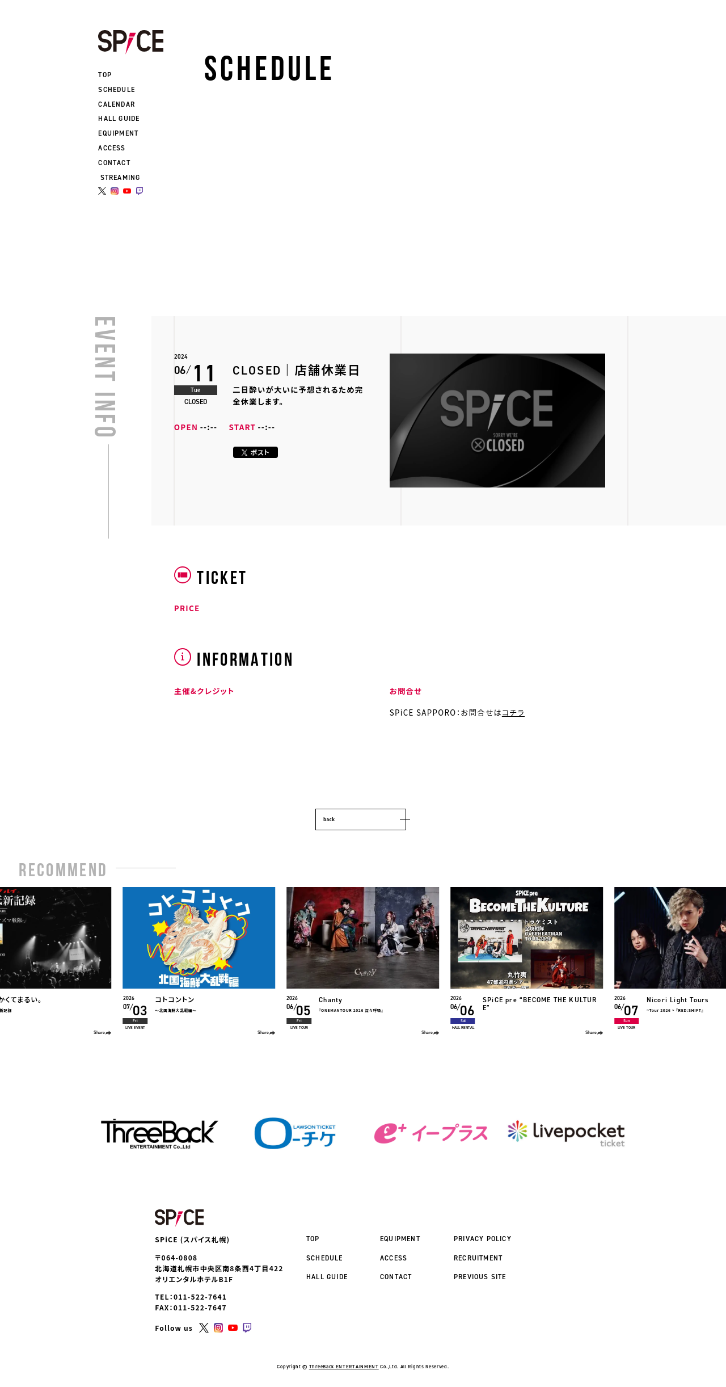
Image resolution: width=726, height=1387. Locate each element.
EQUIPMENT (118, 133)
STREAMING (120, 177)
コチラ (513, 712)
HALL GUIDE (119, 118)
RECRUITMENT (478, 1258)
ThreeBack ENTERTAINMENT (344, 1359)
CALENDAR (116, 104)
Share (103, 1032)
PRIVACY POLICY (483, 1238)
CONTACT (114, 162)
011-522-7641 (200, 1289)
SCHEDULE (116, 89)
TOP (105, 74)
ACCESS (111, 148)
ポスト (255, 452)
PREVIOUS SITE (480, 1276)
